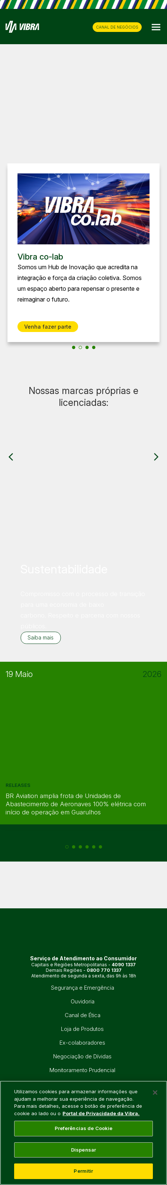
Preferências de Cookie (84, 1128)
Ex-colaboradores (82, 1042)
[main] (83, 1133)
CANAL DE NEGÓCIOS (117, 27)
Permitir (83, 1171)
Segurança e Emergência (82, 987)
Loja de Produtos (82, 1029)
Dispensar (83, 1150)
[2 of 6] (73, 847)
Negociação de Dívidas (82, 1056)
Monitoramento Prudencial (82, 1070)
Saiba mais (41, 637)
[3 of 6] (80, 847)
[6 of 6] (100, 847)
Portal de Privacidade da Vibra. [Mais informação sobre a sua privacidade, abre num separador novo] (100, 1113)
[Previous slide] (11, 256)
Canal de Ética (82, 1015)
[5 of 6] (93, 847)
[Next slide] (156, 256)
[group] (83, 411)
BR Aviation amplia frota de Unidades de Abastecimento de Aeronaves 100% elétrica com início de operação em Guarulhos (76, 804)
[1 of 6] (66, 847)
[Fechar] (155, 1092)
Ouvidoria (82, 1001)
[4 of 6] (87, 847)
